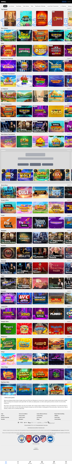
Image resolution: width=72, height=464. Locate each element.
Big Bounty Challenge (40, 6)
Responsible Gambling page (56, 430)
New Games (26, 6)
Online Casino (22, 417)
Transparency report (41, 427)
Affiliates (56, 415)
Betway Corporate (5, 417)
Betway (2, 415)
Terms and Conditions (27, 425)
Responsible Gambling (59, 413)
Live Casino (11, 6)
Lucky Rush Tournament (52, 6)
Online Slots (57, 417)
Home (5, 6)
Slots (32, 6)
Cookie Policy (40, 415)
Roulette (3, 419)
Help (2, 413)
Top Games (18, 6)
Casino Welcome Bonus (42, 413)
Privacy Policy (22, 415)
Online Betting (57, 419)
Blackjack (21, 419)
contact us (62, 430)
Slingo (38, 419)
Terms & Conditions (23, 413)
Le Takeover (63, 6)
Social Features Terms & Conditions (33, 427)
